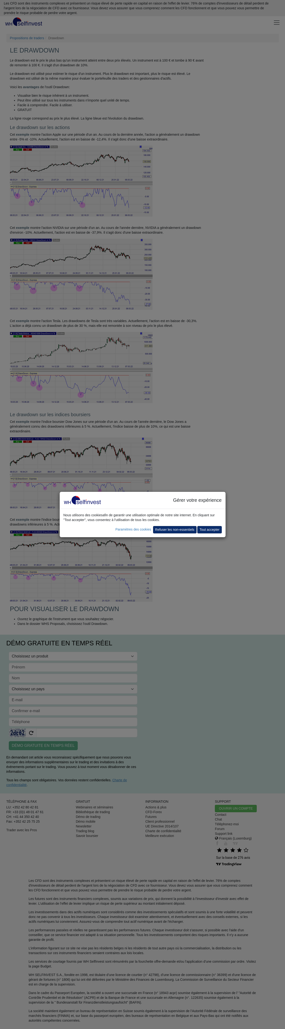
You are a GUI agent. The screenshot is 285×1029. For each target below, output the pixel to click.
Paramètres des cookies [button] (133, 529)
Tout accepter (209, 529)
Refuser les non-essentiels (174, 529)
